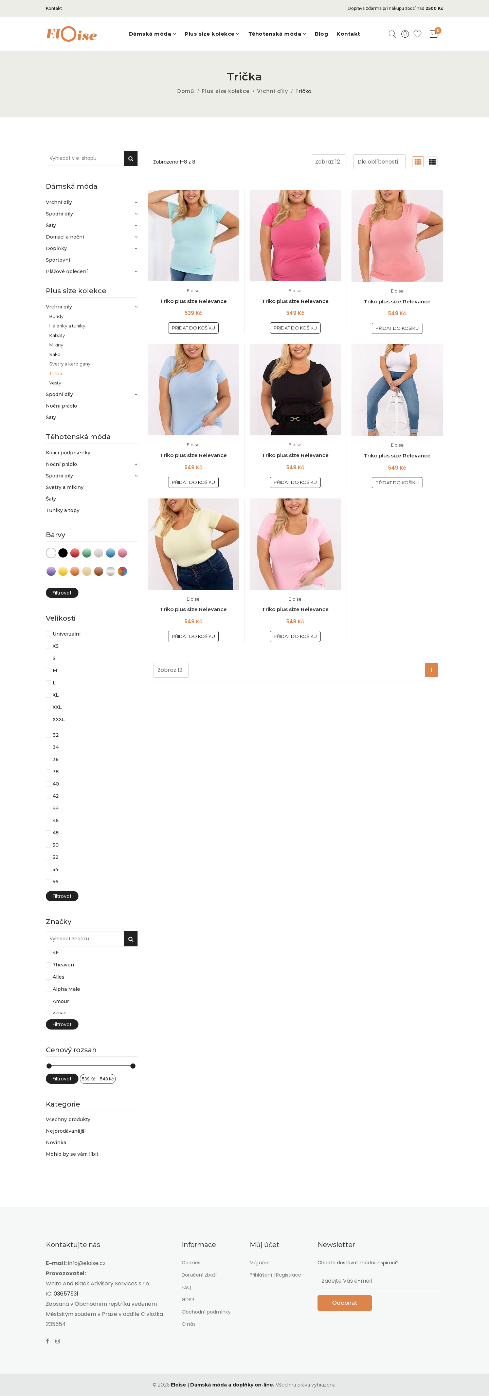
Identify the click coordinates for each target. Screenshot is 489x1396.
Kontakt (54, 8)
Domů (185, 91)
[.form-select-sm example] (328, 161)
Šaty (92, 225)
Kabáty (57, 335)
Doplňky (92, 248)
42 (56, 796)
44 (56, 808)
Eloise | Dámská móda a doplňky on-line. (222, 1385)
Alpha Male (66, 989)
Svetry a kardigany (69, 363)
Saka (54, 354)
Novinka (56, 1142)
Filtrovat (62, 592)
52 (55, 857)
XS (56, 646)
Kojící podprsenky (68, 452)
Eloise (193, 290)
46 (56, 820)
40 (56, 783)
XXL (57, 707)
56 (55, 881)
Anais (59, 1013)
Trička (55, 373)
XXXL (59, 719)
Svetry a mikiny (65, 487)
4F (56, 952)
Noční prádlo (61, 405)
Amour (61, 1001)
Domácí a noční (92, 236)
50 (56, 845)
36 (56, 759)
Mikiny (56, 344)
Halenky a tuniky (67, 325)
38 (56, 771)
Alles (59, 977)
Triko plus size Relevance (193, 301)
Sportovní (58, 260)
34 (56, 747)
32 (56, 735)
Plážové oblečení (92, 271)
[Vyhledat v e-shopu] (85, 158)
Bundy (56, 316)
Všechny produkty (68, 1119)
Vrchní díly (272, 91)
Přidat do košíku (193, 328)
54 (55, 869)
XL (56, 695)
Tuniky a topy (62, 510)
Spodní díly (92, 213)
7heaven (63, 964)
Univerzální (66, 633)
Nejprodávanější (66, 1131)
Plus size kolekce (226, 91)
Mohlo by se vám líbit (72, 1153)
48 (56, 832)
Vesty (55, 382)
